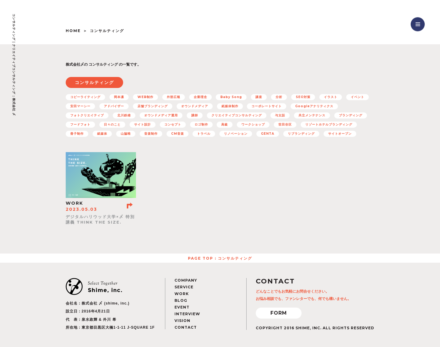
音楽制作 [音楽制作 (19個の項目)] (151, 134)
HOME (73, 30)
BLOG (180, 300)
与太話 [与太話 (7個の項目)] (280, 115)
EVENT (181, 307)
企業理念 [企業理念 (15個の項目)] (200, 97)
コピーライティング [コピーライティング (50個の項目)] (85, 97)
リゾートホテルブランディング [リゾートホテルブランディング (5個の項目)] (328, 124)
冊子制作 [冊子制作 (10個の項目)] (77, 134)
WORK (181, 293)
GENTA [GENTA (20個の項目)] (267, 134)
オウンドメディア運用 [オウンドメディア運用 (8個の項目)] (161, 115)
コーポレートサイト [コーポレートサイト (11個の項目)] (266, 106)
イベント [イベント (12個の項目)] (357, 97)
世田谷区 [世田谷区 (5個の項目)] (285, 124)
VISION (182, 320)
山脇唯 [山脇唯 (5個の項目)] (126, 134)
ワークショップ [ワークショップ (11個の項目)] (253, 124)
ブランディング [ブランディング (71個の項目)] (350, 115)
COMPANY (185, 280)
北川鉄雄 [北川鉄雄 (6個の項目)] (124, 115)
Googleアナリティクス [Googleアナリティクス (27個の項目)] (314, 106)
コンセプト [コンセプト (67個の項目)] (172, 124)
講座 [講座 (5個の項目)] (258, 97)
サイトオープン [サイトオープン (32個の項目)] (340, 134)
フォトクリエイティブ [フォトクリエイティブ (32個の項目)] (87, 115)
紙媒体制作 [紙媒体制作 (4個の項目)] (230, 106)
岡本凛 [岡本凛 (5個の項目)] (119, 97)
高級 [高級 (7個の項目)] (224, 124)
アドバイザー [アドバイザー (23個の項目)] (114, 106)
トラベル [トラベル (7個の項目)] (204, 134)
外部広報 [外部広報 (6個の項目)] (173, 97)
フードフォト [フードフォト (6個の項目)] (80, 124)
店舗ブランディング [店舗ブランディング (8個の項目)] (153, 106)
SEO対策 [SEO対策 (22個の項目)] (303, 97)
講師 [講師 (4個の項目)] (194, 115)
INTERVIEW (187, 314)
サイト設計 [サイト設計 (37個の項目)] (142, 124)
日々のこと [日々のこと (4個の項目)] (112, 124)
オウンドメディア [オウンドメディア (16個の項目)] (194, 106)
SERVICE (183, 287)
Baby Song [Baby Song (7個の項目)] (231, 97)
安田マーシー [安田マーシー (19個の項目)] (80, 106)
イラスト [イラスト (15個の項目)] (330, 97)
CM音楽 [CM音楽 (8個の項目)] (177, 134)
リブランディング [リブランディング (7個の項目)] (301, 134)
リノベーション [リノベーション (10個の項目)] (236, 134)
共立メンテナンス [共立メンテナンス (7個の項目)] (312, 115)
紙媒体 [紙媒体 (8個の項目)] (102, 134)
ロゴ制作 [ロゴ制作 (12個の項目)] (201, 124)
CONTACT (185, 327)
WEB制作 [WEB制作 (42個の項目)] (145, 97)
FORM (278, 313)
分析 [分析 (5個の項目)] (279, 97)
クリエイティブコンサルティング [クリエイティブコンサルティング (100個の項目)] (236, 115)
